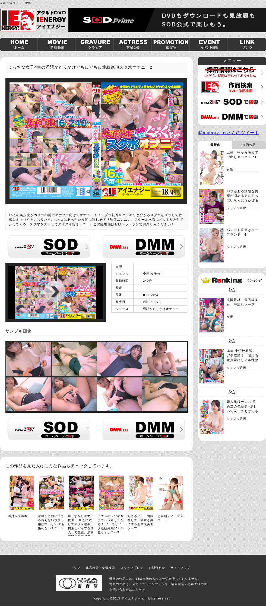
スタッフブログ (132, 567)
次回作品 (249, 144)
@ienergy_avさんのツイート (228, 132)
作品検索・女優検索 (100, 567)
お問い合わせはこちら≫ (127, 589)
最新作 (215, 144)
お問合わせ (157, 567)
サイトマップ (180, 567)
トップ (75, 567)
